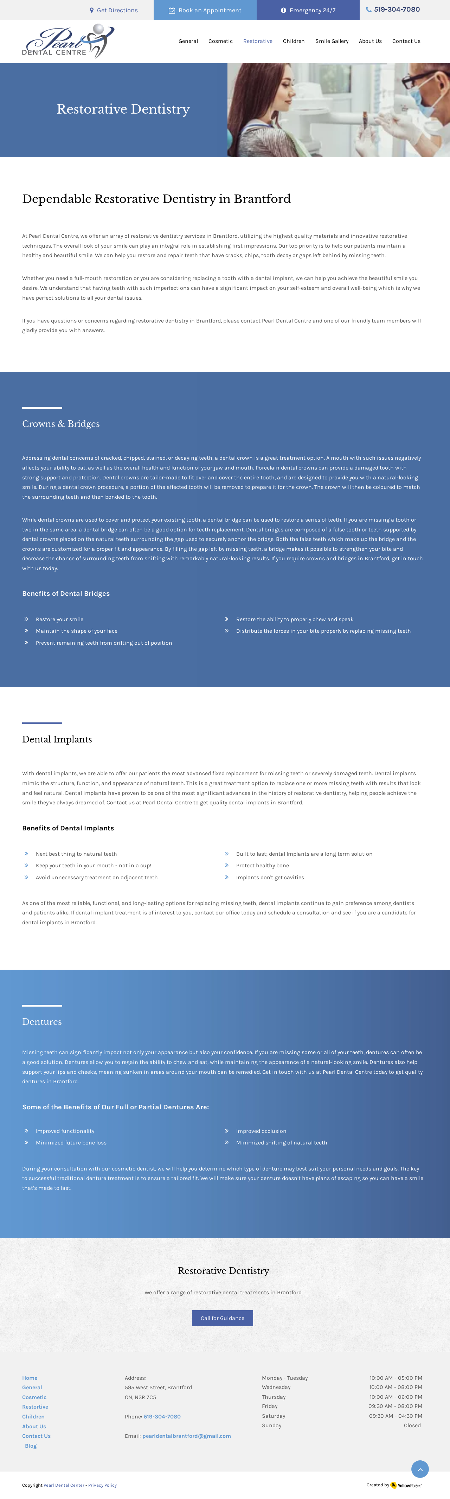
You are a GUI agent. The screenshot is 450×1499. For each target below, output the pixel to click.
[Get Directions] (113, 10)
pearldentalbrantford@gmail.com (186, 1436)
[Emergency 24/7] (308, 10)
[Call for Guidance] (222, 1318)
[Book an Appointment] (205, 10)
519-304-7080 (162, 1416)
